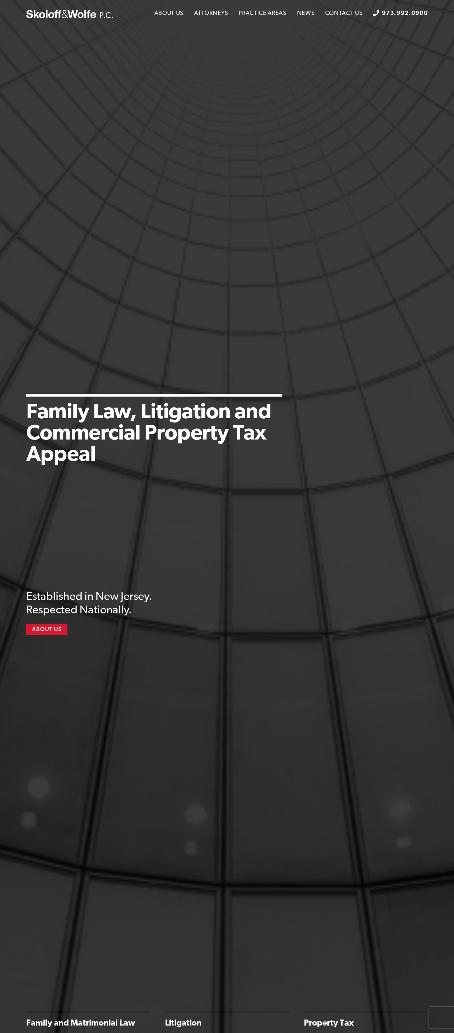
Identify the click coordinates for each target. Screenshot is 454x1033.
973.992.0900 (405, 13)
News (306, 13)
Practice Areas (262, 13)
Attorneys (211, 13)
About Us (169, 13)
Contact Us (343, 13)
